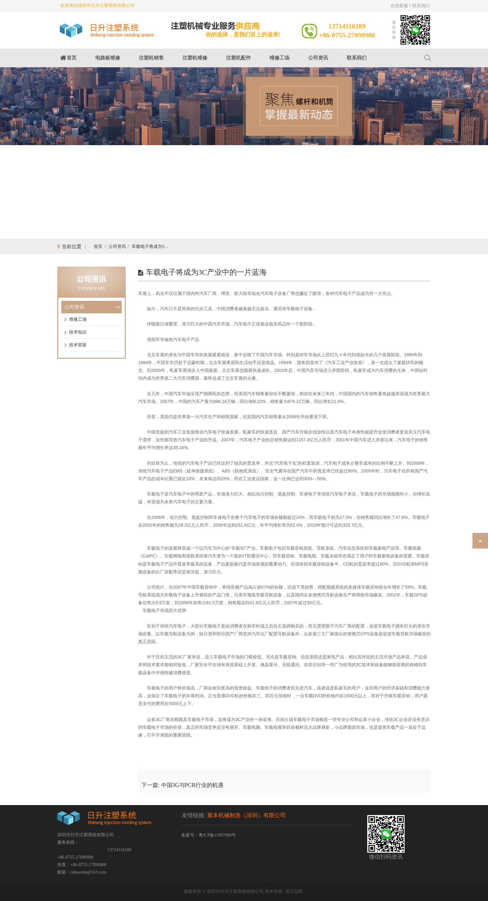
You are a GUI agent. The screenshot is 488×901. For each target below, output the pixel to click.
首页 (72, 57)
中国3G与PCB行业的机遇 (192, 785)
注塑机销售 (151, 57)
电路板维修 (107, 57)
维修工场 (279, 57)
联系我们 (421, 5)
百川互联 (294, 891)
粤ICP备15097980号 (217, 835)
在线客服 (399, 5)
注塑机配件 (238, 57)
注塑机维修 (194, 57)
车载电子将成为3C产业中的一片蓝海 (150, 246)
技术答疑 (78, 345)
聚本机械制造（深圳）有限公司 (246, 815)
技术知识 (78, 332)
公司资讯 (318, 57)
